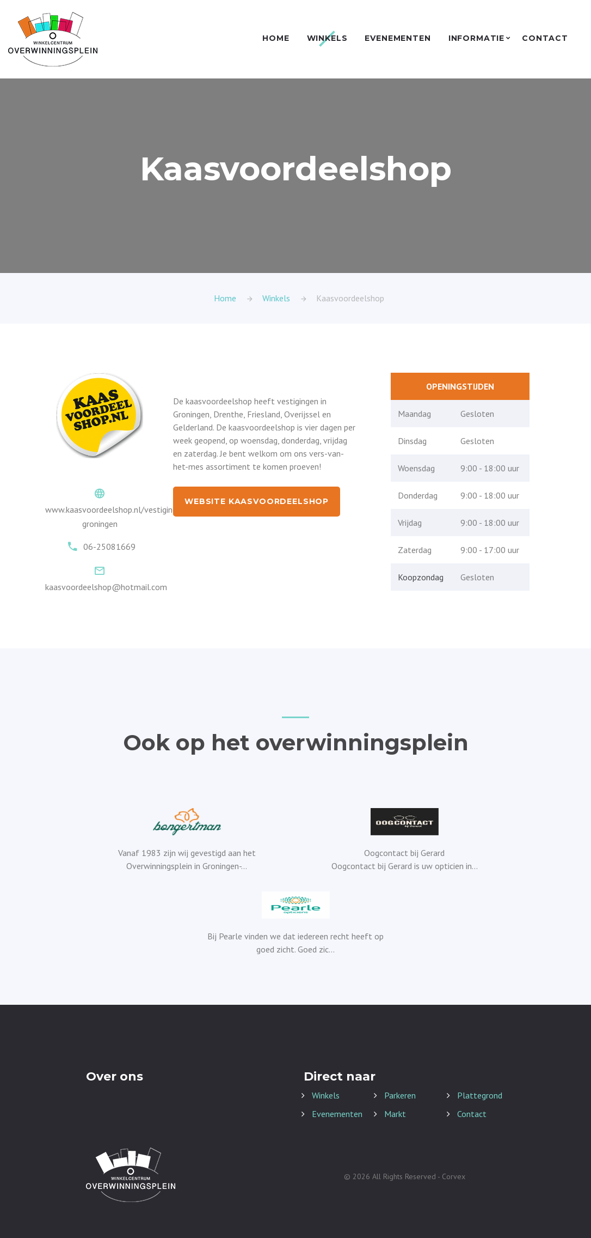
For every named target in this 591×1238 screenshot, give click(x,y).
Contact (545, 38)
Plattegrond (479, 1095)
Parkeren (400, 1095)
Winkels (327, 38)
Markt (395, 1113)
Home (275, 38)
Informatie (476, 38)
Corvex (453, 1176)
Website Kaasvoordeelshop (256, 501)
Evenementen (397, 38)
